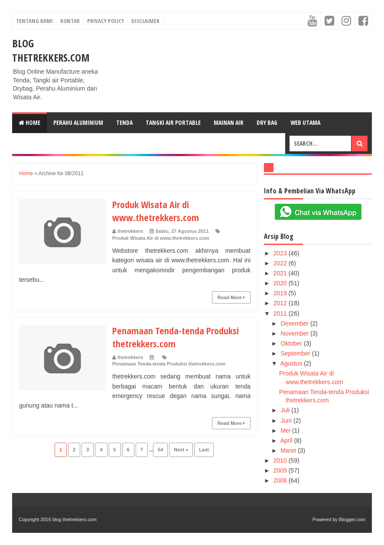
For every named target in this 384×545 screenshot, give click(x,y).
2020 (281, 283)
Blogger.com (352, 519)
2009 (281, 470)
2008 (281, 480)
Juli (285, 410)
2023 (281, 253)
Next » (181, 449)
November (295, 333)
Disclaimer (145, 21)
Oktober (292, 343)
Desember (295, 323)
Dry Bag (267, 122)
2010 (281, 460)
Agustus (292, 363)
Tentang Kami (34, 21)
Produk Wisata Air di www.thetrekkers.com (155, 211)
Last (204, 449)
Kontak (70, 21)
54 (160, 449)
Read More (231, 297)
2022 (281, 263)
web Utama (305, 122)
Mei (286, 430)
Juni (286, 420)
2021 (281, 273)
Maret (289, 450)
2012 (281, 303)
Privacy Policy (105, 21)
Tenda (124, 122)
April (287, 440)
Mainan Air (229, 122)
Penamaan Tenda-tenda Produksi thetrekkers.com (168, 363)
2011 (281, 313)
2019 (281, 293)
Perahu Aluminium (78, 122)
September (296, 353)
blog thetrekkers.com (51, 50)
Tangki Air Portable (173, 122)
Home (29, 122)
